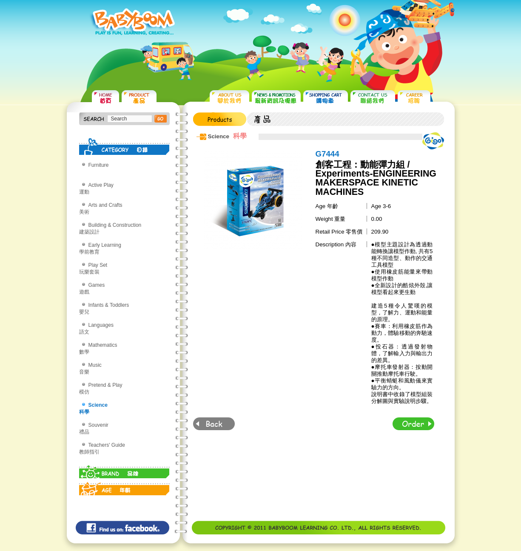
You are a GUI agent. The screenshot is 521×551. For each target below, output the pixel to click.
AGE (124, 486)
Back (214, 423)
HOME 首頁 (105, 98)
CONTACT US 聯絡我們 (372, 98)
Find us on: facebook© (122, 527)
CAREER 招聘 (414, 98)
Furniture (98, 165)
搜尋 (160, 119)
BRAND (124, 469)
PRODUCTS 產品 (139, 98)
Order (413, 423)
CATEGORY (124, 146)
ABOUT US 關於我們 (229, 98)
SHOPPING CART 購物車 (325, 98)
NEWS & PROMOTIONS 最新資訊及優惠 (276, 98)
